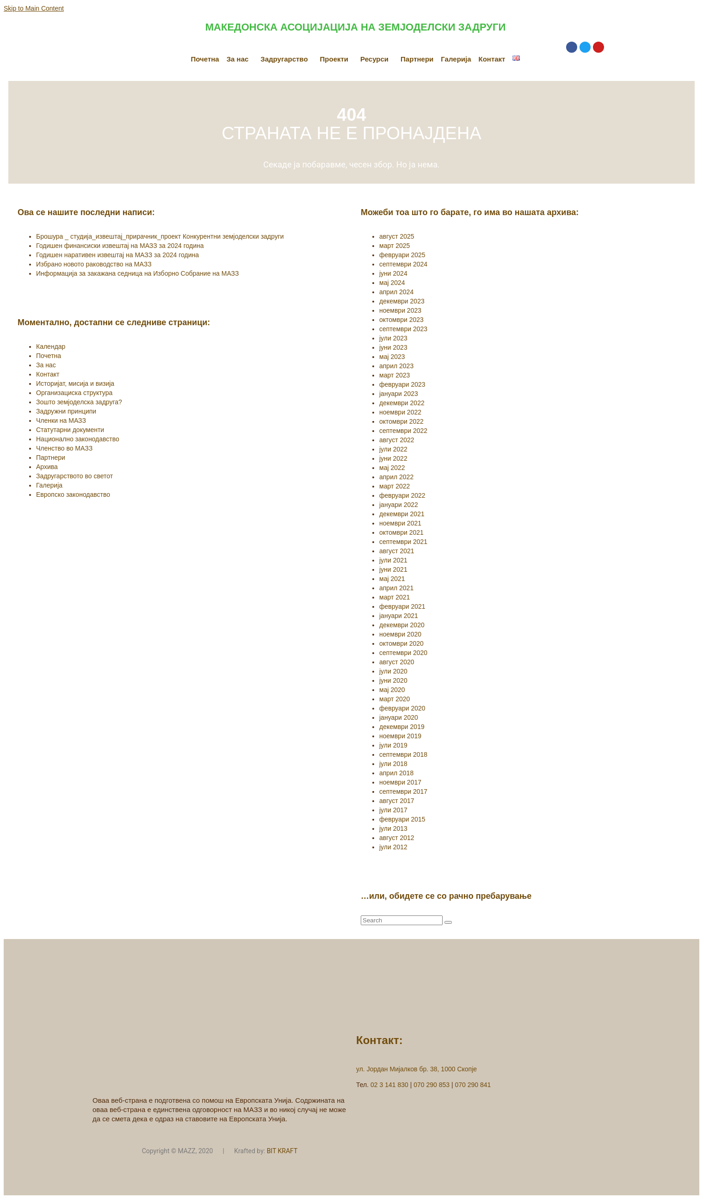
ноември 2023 (400, 310)
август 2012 (396, 837)
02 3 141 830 (389, 1084)
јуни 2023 (393, 347)
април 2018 (396, 773)
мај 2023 (392, 356)
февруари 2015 (402, 819)
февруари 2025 (402, 255)
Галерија (456, 59)
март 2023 (394, 375)
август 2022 (396, 440)
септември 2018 (403, 754)
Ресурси (374, 59)
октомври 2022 (401, 421)
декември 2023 (402, 301)
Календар (50, 346)
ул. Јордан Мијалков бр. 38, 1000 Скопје (416, 1069)
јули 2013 (393, 828)
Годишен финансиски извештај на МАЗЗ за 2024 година (120, 245)
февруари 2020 (402, 708)
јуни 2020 (393, 680)
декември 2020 (402, 625)
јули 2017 (393, 810)
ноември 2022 (400, 412)
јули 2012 (393, 847)
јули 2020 (393, 671)
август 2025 (396, 236)
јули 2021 (393, 560)
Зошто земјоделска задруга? (79, 402)
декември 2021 (402, 514)
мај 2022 (392, 467)
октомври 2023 (401, 319)
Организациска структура (74, 392)
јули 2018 (393, 763)
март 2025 (394, 245)
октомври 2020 (401, 643)
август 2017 (396, 800)
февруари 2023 (402, 384)
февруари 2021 (402, 606)
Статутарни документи (70, 429)
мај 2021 (392, 578)
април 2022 (396, 477)
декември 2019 (402, 726)
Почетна (205, 59)
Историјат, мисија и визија (75, 383)
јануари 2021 (398, 615)
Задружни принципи (66, 411)
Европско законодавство (73, 494)
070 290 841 (473, 1084)
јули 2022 (393, 449)
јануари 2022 (398, 504)
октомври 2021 (401, 532)
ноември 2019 (400, 736)
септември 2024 (403, 264)
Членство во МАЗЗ (64, 448)
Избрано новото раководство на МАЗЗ (94, 264)
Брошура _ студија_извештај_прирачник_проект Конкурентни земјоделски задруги (160, 236)
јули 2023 (393, 338)
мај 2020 (392, 689)
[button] (240, 59)
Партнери (417, 59)
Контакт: (379, 1040)
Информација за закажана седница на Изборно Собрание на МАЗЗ (137, 273)
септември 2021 (403, 541)
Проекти (334, 59)
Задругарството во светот (74, 476)
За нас (238, 59)
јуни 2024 (393, 273)
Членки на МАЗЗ (61, 420)
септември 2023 (403, 329)
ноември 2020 (400, 634)
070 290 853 (431, 1084)
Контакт (492, 59)
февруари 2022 (402, 495)
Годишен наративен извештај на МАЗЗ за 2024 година (117, 255)
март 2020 (394, 699)
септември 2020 (403, 652)
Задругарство (284, 59)
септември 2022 (403, 430)
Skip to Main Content (34, 8)
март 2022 (394, 486)
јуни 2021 (393, 569)
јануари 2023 (398, 393)
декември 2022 (402, 403)
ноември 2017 (400, 782)
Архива (47, 466)
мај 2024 (392, 282)
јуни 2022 (393, 458)
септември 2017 (403, 791)
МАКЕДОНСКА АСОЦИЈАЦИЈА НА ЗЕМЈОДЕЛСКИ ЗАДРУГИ (355, 27)
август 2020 (396, 662)
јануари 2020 (398, 717)
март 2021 (394, 597)
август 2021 (396, 551)
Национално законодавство (77, 439)
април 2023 (396, 366)
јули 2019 (393, 745)
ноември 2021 (400, 523)
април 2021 (396, 588)
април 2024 (396, 292)
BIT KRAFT (282, 1151)
